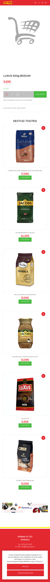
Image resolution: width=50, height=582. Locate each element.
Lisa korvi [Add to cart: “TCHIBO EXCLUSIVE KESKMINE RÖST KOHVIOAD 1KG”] (25, 177)
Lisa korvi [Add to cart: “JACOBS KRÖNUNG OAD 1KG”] (25, 239)
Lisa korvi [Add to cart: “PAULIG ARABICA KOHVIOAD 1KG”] (25, 301)
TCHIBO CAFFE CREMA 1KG (25, 480)
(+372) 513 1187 (26, 544)
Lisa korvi (40, 94)
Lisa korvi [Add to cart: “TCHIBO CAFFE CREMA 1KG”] (25, 487)
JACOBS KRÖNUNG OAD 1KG (25, 232)
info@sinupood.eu (28, 547)
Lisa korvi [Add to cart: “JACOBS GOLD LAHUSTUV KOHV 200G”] (25, 363)
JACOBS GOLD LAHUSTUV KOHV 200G (25, 356)
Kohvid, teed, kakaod (19, 108)
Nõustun (25, 566)
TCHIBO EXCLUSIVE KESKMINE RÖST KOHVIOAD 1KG (25, 170)
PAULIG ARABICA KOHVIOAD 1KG (25, 294)
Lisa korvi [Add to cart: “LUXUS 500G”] (25, 425)
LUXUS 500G (25, 418)
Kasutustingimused (25, 573)
